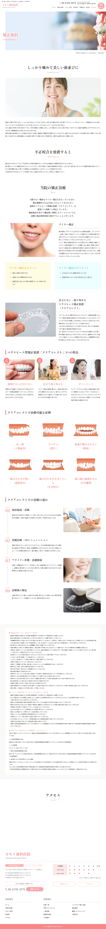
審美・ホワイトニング (78, 911)
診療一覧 (46, 905)
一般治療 (46, 911)
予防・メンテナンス (49, 908)
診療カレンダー (64, 884)
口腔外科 (75, 914)
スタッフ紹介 (68, 7)
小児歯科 (46, 917)
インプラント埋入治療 (78, 905)
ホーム (54, 7)
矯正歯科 (75, 908)
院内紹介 (75, 7)
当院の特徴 (60, 7)
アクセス (93, 7)
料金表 (88, 7)
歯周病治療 (47, 914)
